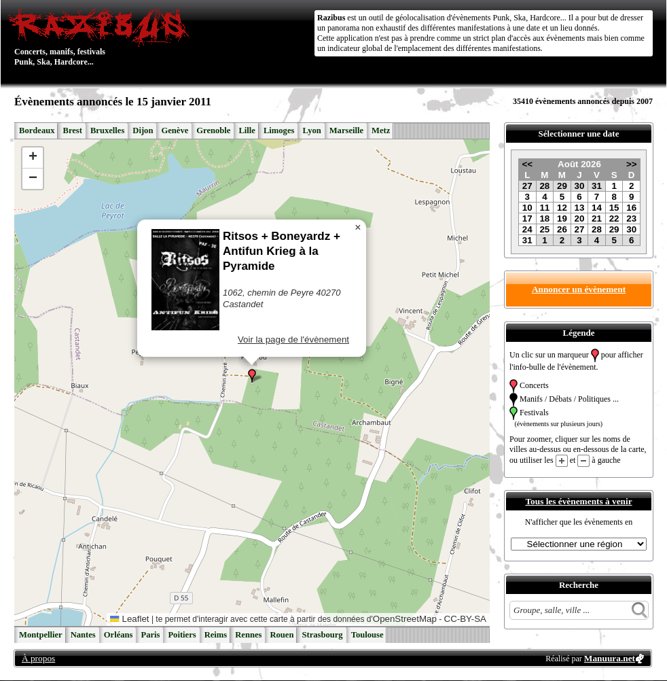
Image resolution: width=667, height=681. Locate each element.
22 (614, 218)
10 (527, 208)
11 (544, 208)
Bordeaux (36, 130)
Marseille (346, 130)
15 (614, 208)
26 (562, 229)
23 (631, 218)
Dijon (142, 130)
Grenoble (213, 130)
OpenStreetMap (405, 619)
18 (544, 218)
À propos (38, 658)
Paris (150, 635)
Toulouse (367, 635)
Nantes (83, 635)
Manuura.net (609, 658)
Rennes (248, 635)
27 (527, 186)
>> (631, 164)
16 (631, 208)
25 (544, 229)
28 (544, 186)
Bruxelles (107, 130)
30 (580, 186)
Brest (72, 130)
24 (527, 229)
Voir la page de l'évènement (293, 339)
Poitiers (182, 635)
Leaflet (129, 619)
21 (597, 218)
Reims (216, 635)
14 (597, 208)
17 (527, 218)
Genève (174, 130)
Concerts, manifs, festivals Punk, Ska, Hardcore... (102, 37)
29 (562, 186)
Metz (381, 130)
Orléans (118, 635)
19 (562, 218)
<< (527, 164)
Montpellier (40, 635)
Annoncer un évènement (579, 289)
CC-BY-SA (465, 619)
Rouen (281, 635)
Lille (246, 130)
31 (597, 186)
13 (580, 208)
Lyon (311, 130)
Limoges (279, 130)
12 (562, 208)
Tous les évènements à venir (578, 501)
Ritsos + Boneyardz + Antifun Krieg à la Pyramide (281, 251)
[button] (252, 376)
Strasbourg (322, 635)
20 (580, 218)
